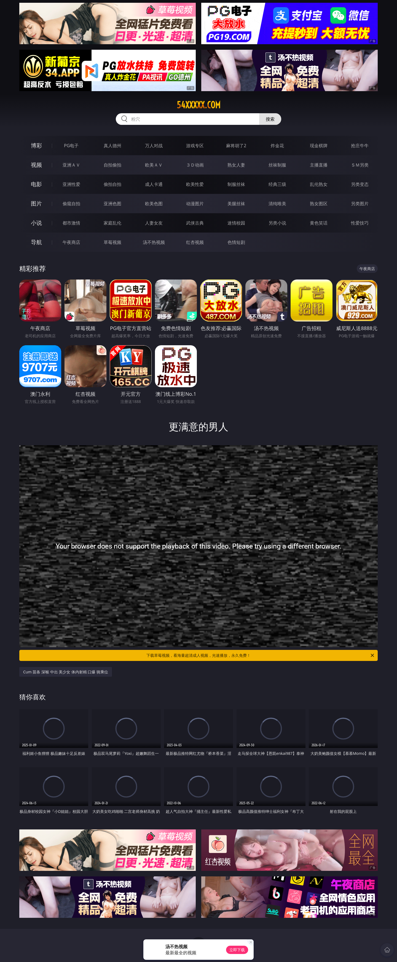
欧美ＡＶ (154, 165)
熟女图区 (319, 204)
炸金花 (277, 146)
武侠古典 (195, 223)
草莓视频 (112, 242)
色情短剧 (236, 242)
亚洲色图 (112, 204)
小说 (36, 222)
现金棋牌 (319, 146)
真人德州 (112, 146)
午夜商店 (71, 242)
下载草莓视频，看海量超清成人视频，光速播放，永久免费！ (260, 655)
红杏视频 (195, 242)
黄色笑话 (319, 223)
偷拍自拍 (112, 184)
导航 (36, 242)
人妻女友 (154, 223)
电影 (36, 184)
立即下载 (237, 949)
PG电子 (71, 146)
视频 (36, 164)
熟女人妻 (236, 165)
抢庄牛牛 (360, 146)
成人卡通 (154, 184)
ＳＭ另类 (360, 165)
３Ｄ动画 (195, 165)
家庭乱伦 (112, 223)
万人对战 (154, 146)
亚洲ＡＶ (71, 165)
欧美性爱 (195, 184)
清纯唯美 (277, 204)
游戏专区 (195, 146)
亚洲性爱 (71, 184)
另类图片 (360, 204)
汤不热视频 (154, 242)
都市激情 (71, 223)
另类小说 (277, 223)
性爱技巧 (360, 223)
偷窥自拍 (71, 204)
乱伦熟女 (319, 184)
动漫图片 (195, 204)
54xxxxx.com (199, 104)
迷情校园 (236, 223)
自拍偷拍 (112, 165)
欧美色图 (154, 204)
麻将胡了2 (236, 146)
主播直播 (319, 165)
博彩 (36, 145)
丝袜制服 (277, 165)
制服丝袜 (236, 184)
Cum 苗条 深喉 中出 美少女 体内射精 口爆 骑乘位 (65, 671)
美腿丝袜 (236, 204)
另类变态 (360, 184)
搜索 (270, 119)
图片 (36, 203)
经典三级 (277, 184)
